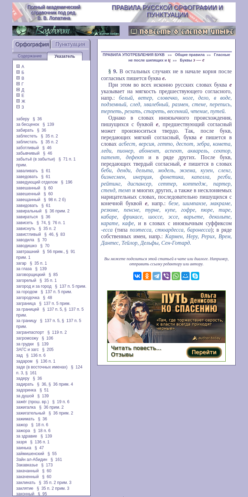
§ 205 (48, 349)
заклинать (25, 482)
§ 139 (48, 124)
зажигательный (30, 413)
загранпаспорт (30, 332)
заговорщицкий (30, 274)
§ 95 (42, 494)
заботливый (27, 147)
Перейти (204, 352)
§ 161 (31, 373)
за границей (27, 309)
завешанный (28, 188)
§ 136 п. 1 (46, 361)
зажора (23, 430)
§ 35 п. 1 (38, 263)
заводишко (26, 245)
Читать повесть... (136, 348)
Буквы (192, 60)
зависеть (24, 222)
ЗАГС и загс (27, 349)
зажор (22, 424)
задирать (25, 384)
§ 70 (42, 240)
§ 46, (49, 234)
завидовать (27, 205)
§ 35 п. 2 (49, 136)
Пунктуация (70, 44)
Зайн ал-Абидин (31, 459)
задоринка (26, 390)
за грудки (25, 344)
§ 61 (45, 170)
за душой (25, 396)
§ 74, (41, 222)
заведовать (27, 176)
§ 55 (52, 453)
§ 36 (37, 119)
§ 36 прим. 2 (57, 211)
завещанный (28, 199)
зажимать (25, 419)
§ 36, (42, 384)
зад (19, 355)
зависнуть (25, 228)
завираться (27, 216)
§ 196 (66, 182)
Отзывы (122, 354)
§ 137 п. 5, (53, 309)
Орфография (32, 44)
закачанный (27, 470)
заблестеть (26, 136)
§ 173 (47, 465)
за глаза (24, 268)
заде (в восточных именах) (41, 367)
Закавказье (27, 465)
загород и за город (34, 286)
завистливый (28, 234)
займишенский (30, 453)
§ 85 (53, 274)
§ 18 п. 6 (39, 424)
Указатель (65, 56)
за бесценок (27, 124)
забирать (25, 130)
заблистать (26, 142)
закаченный (27, 476)
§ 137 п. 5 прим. (70, 286)
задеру (22, 378)
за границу (26, 320)
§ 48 (47, 297)
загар (21, 263)
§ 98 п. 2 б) (55, 199)
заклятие (24, 488)
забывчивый (28, 153)
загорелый (26, 280)
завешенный (28, 193)
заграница (26, 303)
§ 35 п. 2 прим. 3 (55, 482)
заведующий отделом (36, 182)
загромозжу (27, 338)
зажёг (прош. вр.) (32, 401)
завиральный (29, 211)
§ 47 (39, 447)
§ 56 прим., (54, 251)
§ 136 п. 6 (36, 355)
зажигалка (26, 407)
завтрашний (27, 251)
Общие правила (190, 55)
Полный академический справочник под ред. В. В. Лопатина (53, 12)
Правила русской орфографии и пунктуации (167, 11)
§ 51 (44, 390)
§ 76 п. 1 (56, 222)
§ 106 (47, 338)
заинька (23, 447)
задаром (24, 361)
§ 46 (47, 147)
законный (25, 494)
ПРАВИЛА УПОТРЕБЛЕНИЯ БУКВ (134, 55)
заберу (22, 119)
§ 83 (60, 234)
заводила (25, 240)
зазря (21, 442)
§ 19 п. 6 (60, 401)
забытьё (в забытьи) (35, 159)
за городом (26, 291)
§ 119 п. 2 (57, 332)
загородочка (28, 297)
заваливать (27, 170)
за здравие (26, 436)
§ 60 (48, 188)
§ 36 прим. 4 (60, 384)
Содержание (30, 56)
